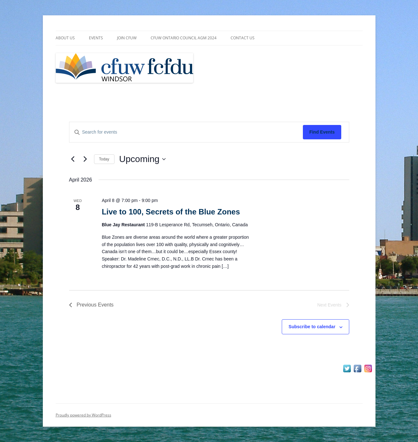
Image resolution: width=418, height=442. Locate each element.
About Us (65, 38)
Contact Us (243, 38)
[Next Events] (85, 159)
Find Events (322, 132)
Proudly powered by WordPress (83, 415)
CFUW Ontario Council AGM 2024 (184, 38)
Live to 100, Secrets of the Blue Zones (171, 211)
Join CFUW (127, 38)
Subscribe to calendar (311, 326)
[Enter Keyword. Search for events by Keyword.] (186, 132)
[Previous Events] (73, 159)
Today (104, 159)
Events (96, 38)
